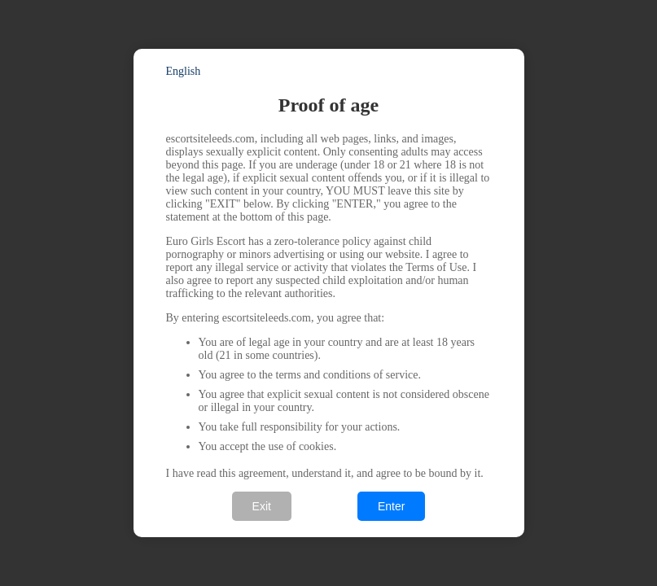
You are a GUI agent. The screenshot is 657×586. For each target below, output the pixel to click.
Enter (391, 506)
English (183, 71)
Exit (261, 506)
